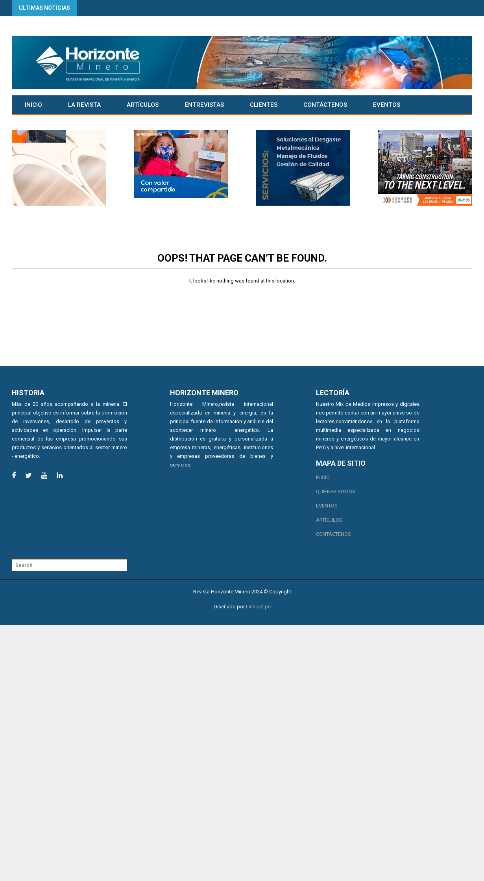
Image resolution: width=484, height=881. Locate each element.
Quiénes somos (335, 491)
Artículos (143, 104)
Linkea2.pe (258, 607)
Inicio (33, 104)
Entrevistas (204, 104)
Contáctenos (325, 104)
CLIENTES (263, 104)
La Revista (84, 104)
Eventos (386, 104)
